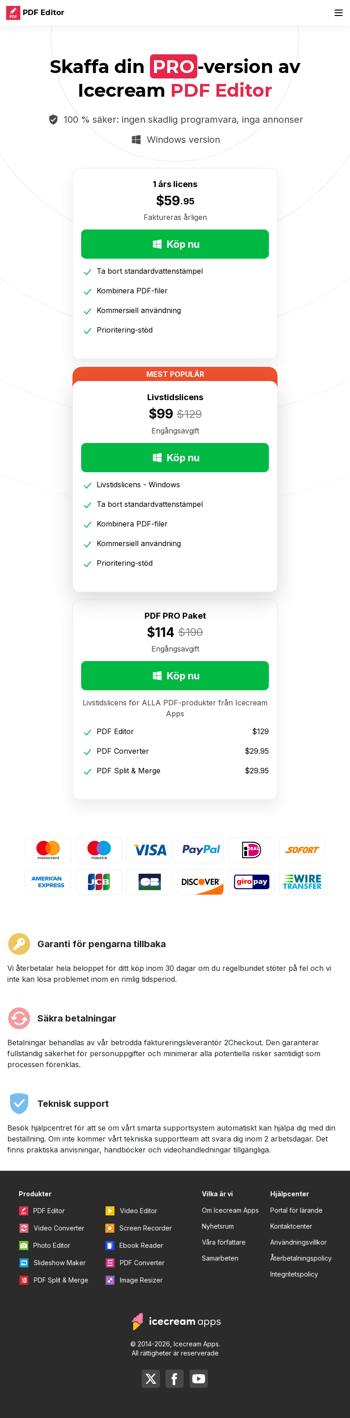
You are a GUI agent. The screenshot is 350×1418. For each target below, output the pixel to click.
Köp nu (175, 244)
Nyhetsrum (218, 1226)
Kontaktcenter (291, 1226)
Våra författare (224, 1242)
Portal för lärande (296, 1210)
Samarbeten (220, 1258)
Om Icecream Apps (230, 1210)
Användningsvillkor (298, 1242)
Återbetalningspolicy (301, 1258)
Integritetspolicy (294, 1274)
